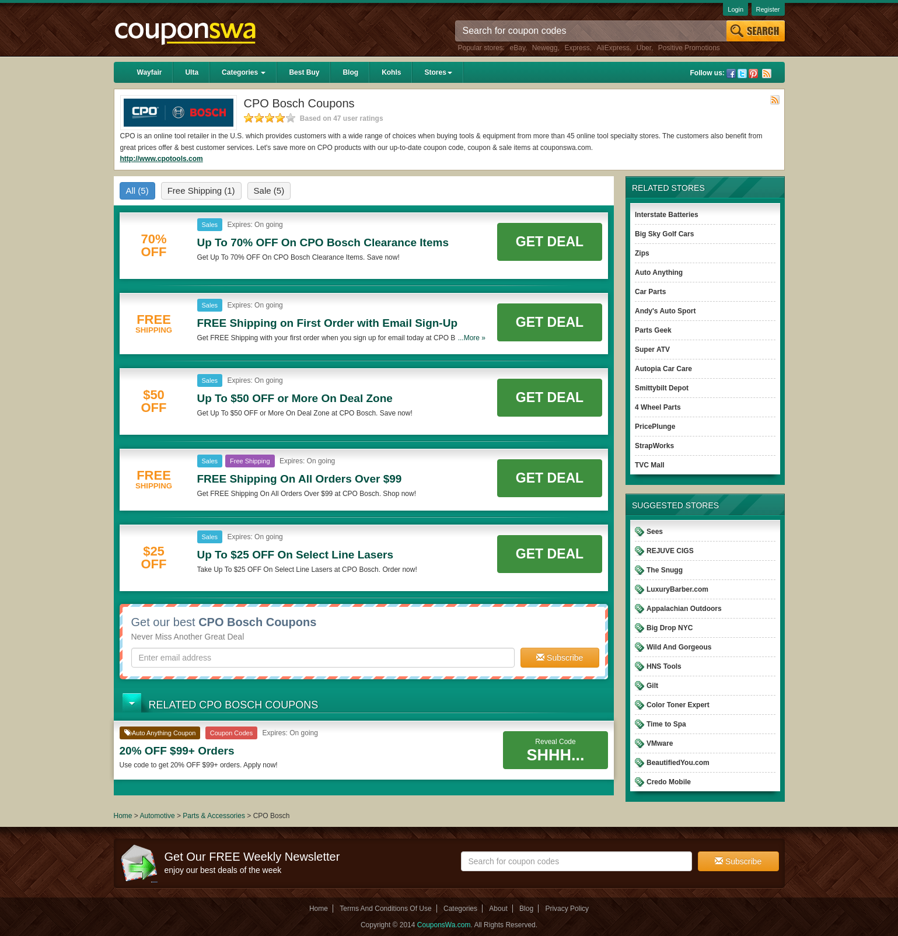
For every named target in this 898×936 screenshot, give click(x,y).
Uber (644, 48)
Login (735, 9)
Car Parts (650, 292)
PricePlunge (655, 426)
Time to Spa (666, 724)
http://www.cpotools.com (161, 159)
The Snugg (665, 570)
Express (576, 48)
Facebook (731, 73)
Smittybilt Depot (662, 388)
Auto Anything (659, 272)
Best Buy (304, 72)
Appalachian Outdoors (684, 609)
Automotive (157, 816)
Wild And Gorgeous (679, 647)
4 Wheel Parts (658, 407)
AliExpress (613, 48)
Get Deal (549, 241)
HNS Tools (664, 666)
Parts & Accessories (215, 816)
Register (768, 9)
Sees (655, 532)
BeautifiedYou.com (678, 763)
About (498, 908)
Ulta (191, 72)
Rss (766, 73)
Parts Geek (653, 330)
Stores (438, 72)
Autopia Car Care (663, 369)
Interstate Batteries (666, 215)
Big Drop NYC (670, 628)
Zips (642, 253)
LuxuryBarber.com (677, 589)
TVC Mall (650, 465)
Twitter (742, 73)
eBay (517, 48)
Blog (350, 72)
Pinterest (753, 73)
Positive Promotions (689, 48)
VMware (660, 743)
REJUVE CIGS (670, 551)
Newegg (545, 48)
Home (123, 816)
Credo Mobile (669, 782)
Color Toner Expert (678, 705)
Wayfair (149, 72)
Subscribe (559, 657)
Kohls (391, 72)
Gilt (652, 686)
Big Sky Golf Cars (664, 234)
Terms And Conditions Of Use (385, 908)
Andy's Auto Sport (665, 311)
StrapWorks (654, 446)
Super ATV (652, 349)
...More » (471, 338)
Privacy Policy (567, 908)
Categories (243, 72)
